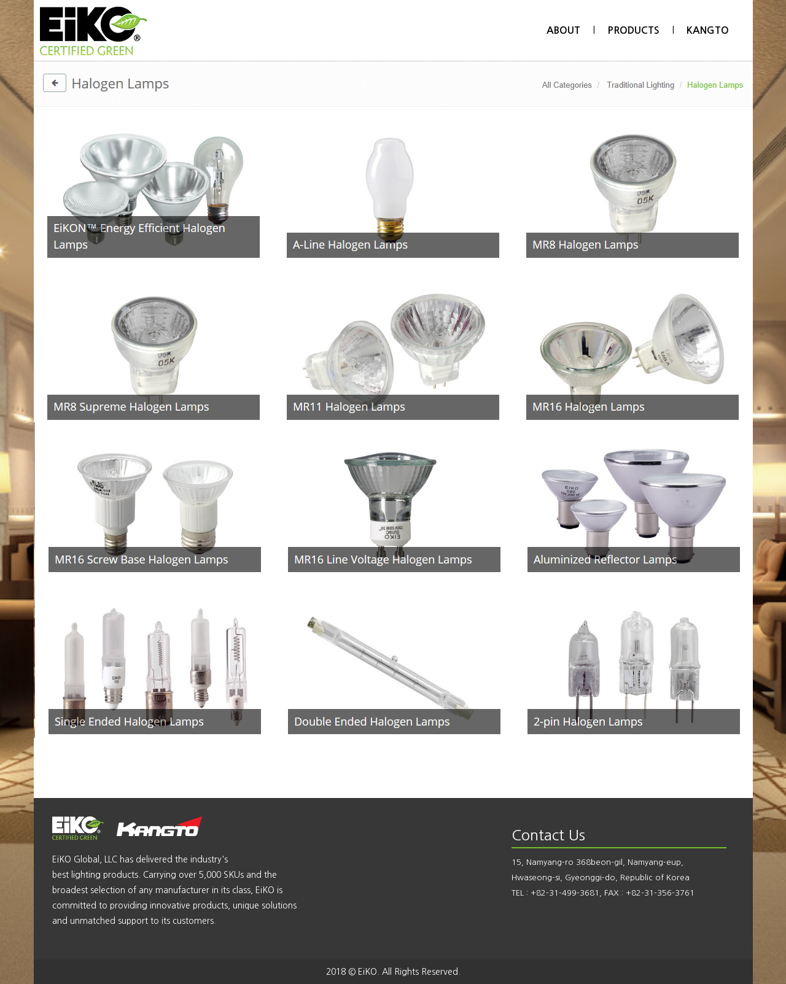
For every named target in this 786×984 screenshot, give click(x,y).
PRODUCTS (633, 30)
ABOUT (563, 30)
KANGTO (708, 30)
